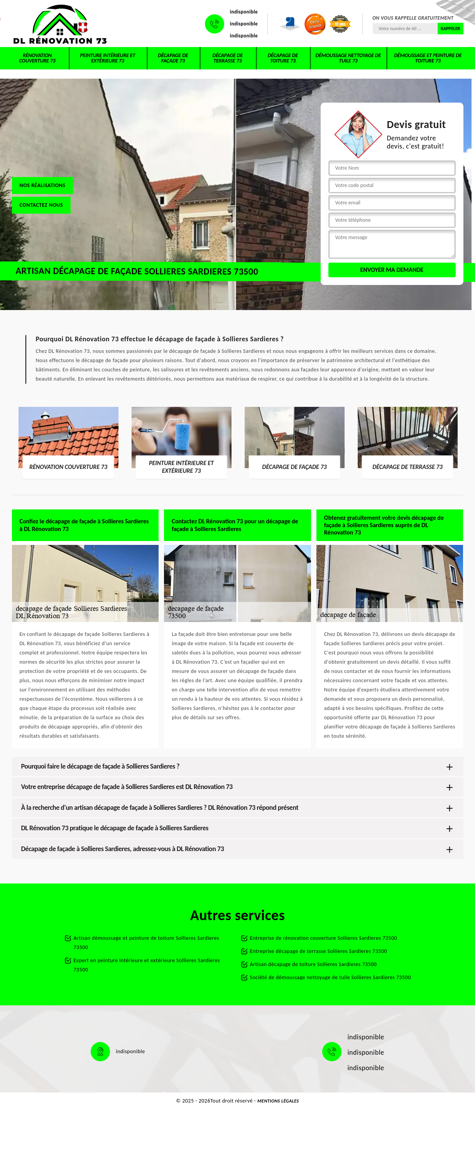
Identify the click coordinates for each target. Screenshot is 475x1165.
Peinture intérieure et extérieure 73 (107, 58)
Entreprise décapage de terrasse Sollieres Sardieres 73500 (318, 951)
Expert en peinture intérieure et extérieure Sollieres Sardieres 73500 (147, 965)
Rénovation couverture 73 (37, 58)
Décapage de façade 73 (173, 58)
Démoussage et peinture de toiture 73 (427, 58)
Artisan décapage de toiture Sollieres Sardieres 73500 (313, 964)
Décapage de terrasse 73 (228, 58)
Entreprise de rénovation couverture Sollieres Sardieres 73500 (323, 938)
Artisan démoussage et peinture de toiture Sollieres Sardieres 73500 (147, 943)
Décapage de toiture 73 (283, 58)
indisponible (244, 12)
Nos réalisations (43, 185)
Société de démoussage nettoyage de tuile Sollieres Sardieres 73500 (330, 977)
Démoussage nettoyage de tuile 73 (348, 58)
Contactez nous (41, 205)
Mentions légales (278, 1101)
